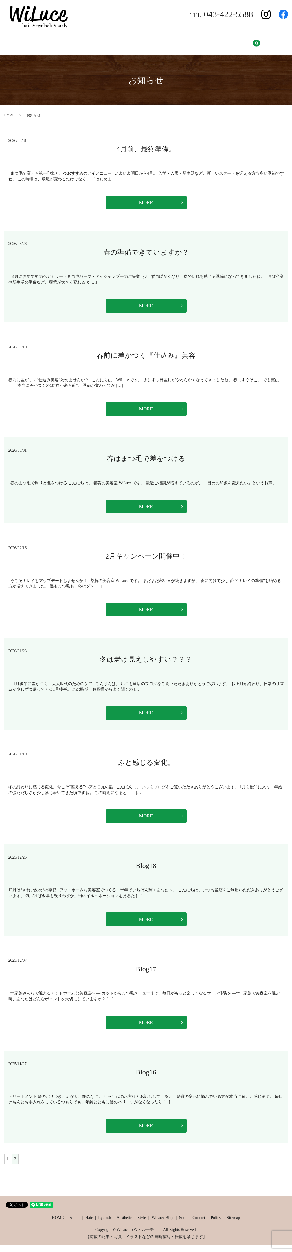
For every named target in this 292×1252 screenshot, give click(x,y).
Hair (59, 42)
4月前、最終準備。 (146, 145)
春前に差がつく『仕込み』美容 (146, 354)
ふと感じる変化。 (146, 765)
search (278, 42)
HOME (15, 42)
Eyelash (81, 42)
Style (131, 42)
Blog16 (146, 1078)
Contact (208, 42)
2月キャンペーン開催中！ (146, 557)
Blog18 (146, 870)
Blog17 (146, 974)
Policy (231, 42)
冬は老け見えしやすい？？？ (146, 661)
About (38, 42)
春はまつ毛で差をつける (146, 458)
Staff (186, 42)
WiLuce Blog (158, 42)
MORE (145, 199)
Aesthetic (107, 42)
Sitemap (255, 42)
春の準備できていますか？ (146, 249)
